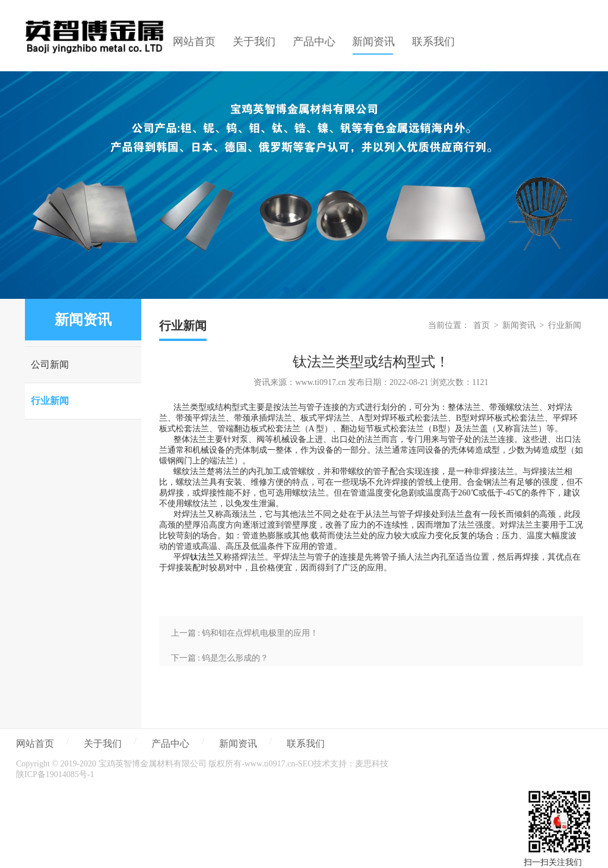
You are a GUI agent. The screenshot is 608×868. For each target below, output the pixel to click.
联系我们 (306, 743)
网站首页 (35, 743)
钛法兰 (202, 557)
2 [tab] (304, 290)
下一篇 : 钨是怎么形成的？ (220, 658)
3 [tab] (322, 290)
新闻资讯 (519, 325)
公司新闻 (50, 364)
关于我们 (103, 743)
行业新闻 (50, 401)
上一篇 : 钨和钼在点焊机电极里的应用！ (245, 633)
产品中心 (170, 743)
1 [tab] (286, 290)
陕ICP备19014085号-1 (55, 774)
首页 (481, 325)
